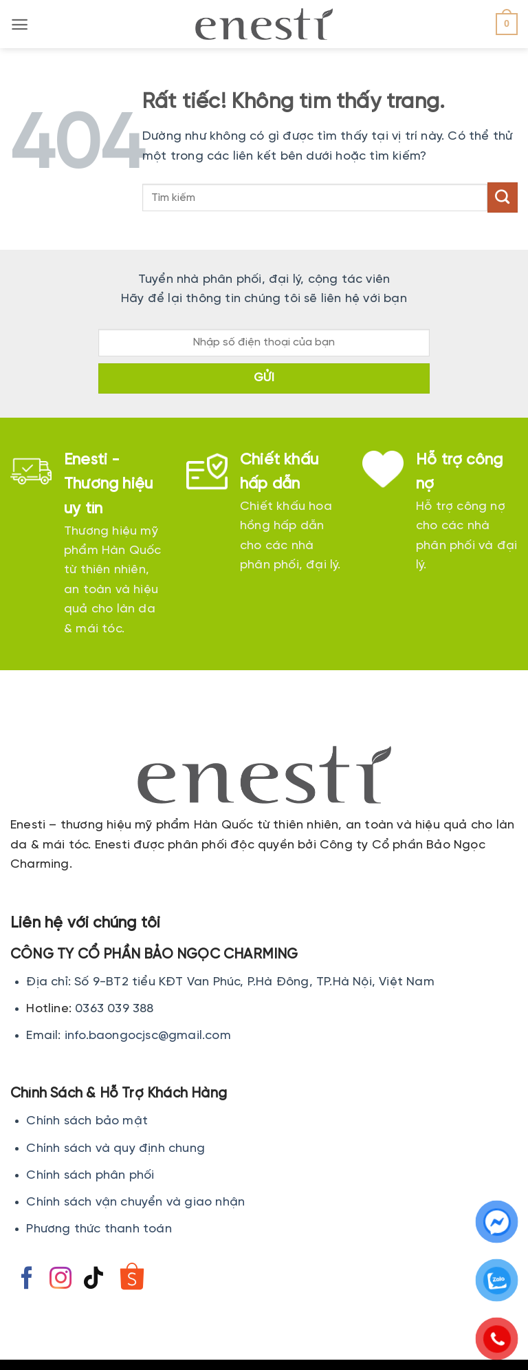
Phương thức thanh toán (98, 1229)
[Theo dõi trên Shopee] (131, 1279)
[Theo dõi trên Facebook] (27, 1279)
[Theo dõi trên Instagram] (61, 1279)
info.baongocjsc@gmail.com (148, 1035)
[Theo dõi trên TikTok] (93, 1279)
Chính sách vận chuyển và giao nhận (135, 1202)
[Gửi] (502, 197)
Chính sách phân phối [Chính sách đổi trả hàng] (90, 1175)
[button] (19, 24)
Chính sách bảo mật (87, 1121)
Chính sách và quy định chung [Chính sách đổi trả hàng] (115, 1148)
